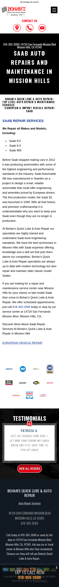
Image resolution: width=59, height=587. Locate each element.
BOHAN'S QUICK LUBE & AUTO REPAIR (28, 100)
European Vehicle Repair (22, 345)
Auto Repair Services (30, 505)
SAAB (29, 113)
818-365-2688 (11, 44)
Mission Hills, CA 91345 (29, 47)
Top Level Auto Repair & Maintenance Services (28, 106)
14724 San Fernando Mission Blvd (38, 44)
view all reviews (29, 470)
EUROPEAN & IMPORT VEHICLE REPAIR (29, 110)
